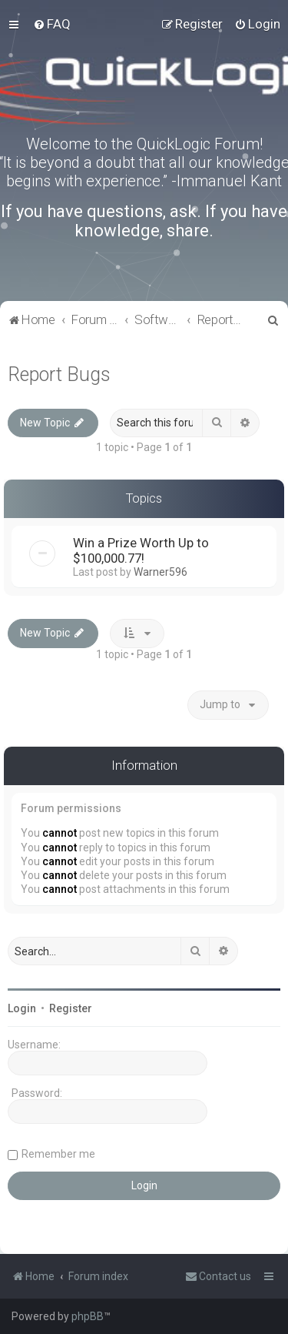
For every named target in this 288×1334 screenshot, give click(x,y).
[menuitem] (52, 24)
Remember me (58, 1154)
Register (70, 1008)
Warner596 (160, 572)
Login (22, 1008)
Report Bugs (59, 374)
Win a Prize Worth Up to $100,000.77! (141, 550)
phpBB (87, 1316)
